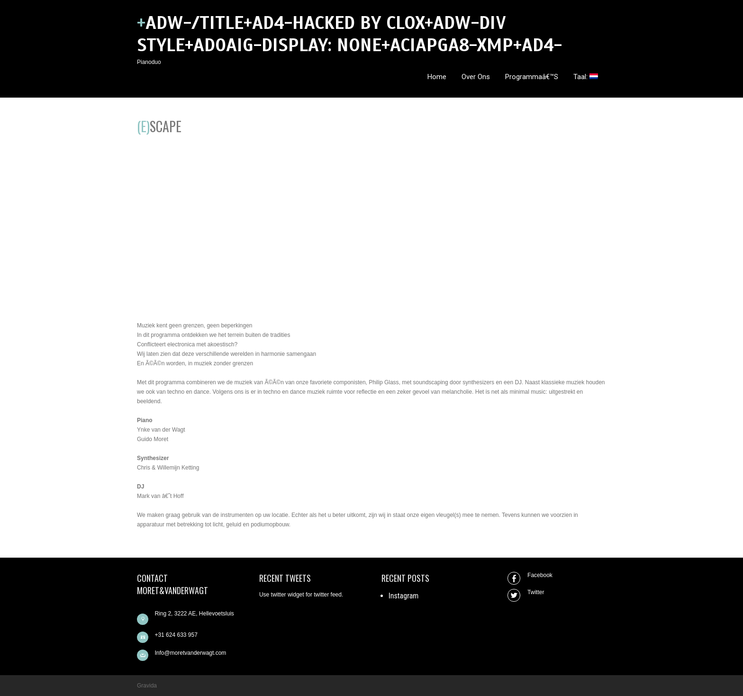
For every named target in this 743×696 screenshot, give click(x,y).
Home (436, 76)
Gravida (147, 685)
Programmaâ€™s (531, 76)
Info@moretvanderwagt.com (190, 653)
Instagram (404, 595)
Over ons (476, 76)
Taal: (585, 76)
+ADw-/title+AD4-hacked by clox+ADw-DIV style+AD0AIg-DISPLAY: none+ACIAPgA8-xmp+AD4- (349, 34)
